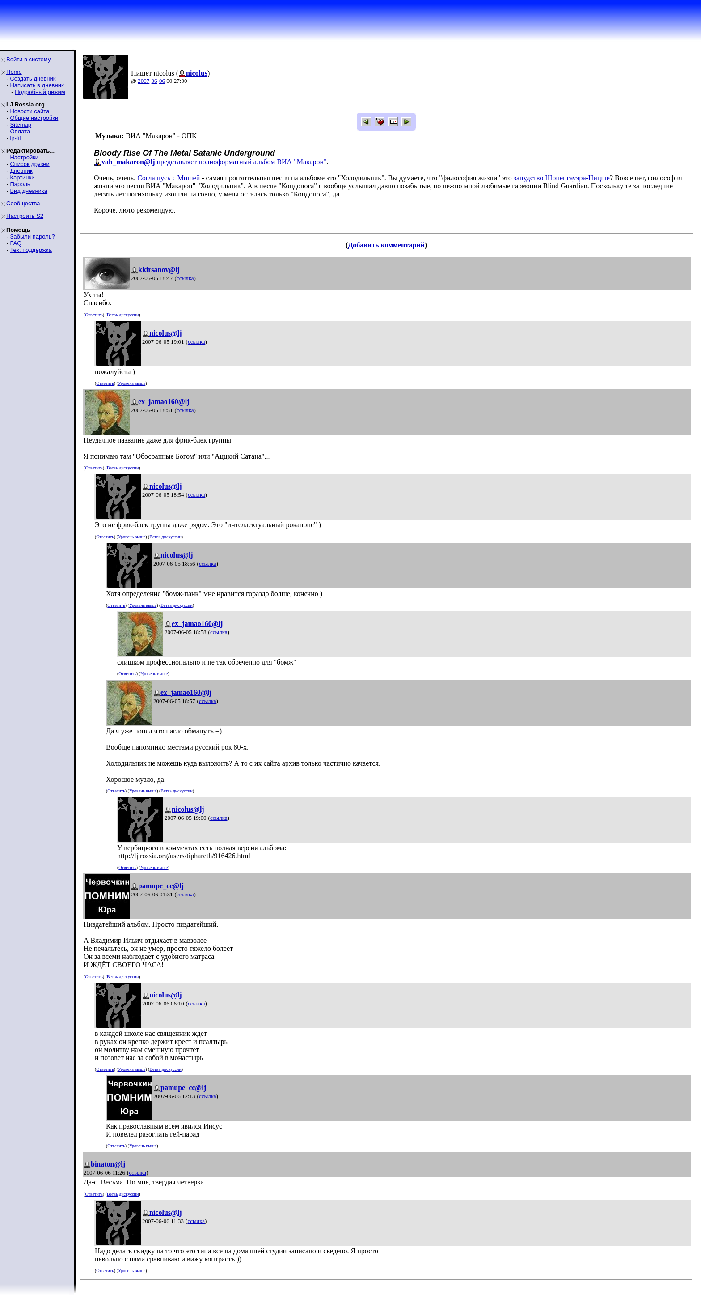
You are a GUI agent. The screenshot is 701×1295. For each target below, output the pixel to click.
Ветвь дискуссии (123, 314)
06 (154, 80)
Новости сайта (29, 111)
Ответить (93, 314)
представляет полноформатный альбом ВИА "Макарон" (242, 162)
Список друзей (29, 164)
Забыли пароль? (32, 236)
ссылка (185, 278)
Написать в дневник (36, 85)
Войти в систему (28, 59)
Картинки (22, 177)
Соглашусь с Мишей (168, 178)
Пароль (20, 184)
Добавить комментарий (386, 245)
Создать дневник (32, 78)
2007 (143, 80)
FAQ (15, 243)
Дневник (21, 170)
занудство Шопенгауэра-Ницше (562, 178)
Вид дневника (28, 190)
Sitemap (20, 124)
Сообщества (23, 203)
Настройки (24, 157)
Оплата (20, 131)
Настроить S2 (24, 216)
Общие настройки (34, 118)
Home (14, 71)
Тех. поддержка (30, 250)
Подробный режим (40, 92)
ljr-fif (15, 138)
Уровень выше (131, 383)
